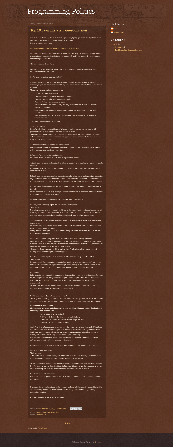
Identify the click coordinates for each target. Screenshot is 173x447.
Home (66, 423)
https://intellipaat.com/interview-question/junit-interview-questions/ (55, 48)
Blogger (98, 442)
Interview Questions (43, 412)
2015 (115, 44)
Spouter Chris (118, 32)
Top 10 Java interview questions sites (59, 30)
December (119, 47)
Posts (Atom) (42, 428)
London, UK (41, 415)
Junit (57, 412)
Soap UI (48, 280)
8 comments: (62, 409)
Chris (115, 28)
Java (53, 412)
